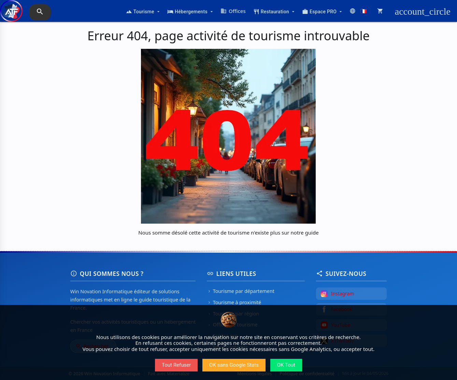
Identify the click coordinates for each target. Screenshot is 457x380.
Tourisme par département (240, 291)
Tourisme (143, 12)
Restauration (274, 12)
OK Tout (286, 365)
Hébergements (190, 12)
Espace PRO (322, 12)
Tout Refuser (176, 365)
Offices (233, 11)
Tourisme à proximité (234, 302)
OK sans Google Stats (234, 365)
